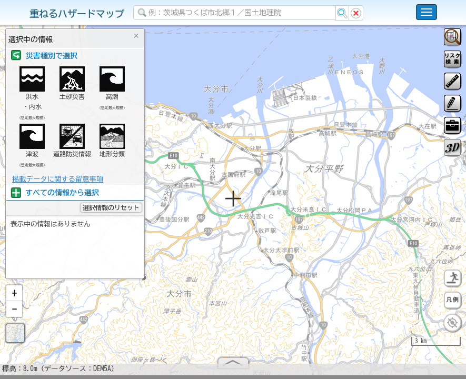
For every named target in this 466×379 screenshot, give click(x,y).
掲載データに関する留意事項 (57, 179)
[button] (14, 297)
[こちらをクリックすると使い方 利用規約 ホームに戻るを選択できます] (426, 12)
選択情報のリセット (111, 207)
